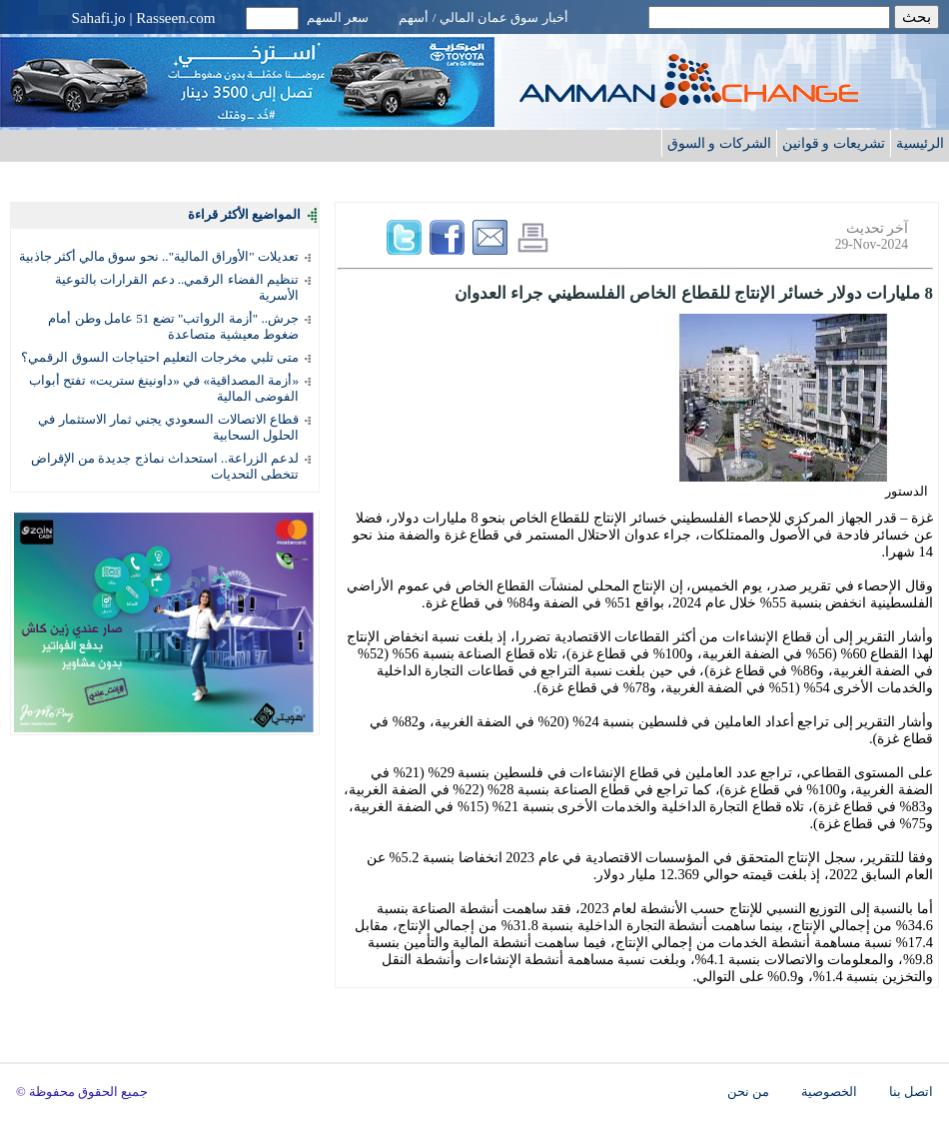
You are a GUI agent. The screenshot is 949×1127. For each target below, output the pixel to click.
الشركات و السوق (719, 143)
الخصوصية (829, 1092)
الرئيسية (920, 143)
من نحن (748, 1092)
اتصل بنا (911, 1092)
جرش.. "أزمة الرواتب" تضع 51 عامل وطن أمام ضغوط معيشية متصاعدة (173, 326)
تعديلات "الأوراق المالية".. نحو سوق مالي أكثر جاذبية (159, 256)
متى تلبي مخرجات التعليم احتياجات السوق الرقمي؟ (160, 357)
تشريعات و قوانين (833, 143)
